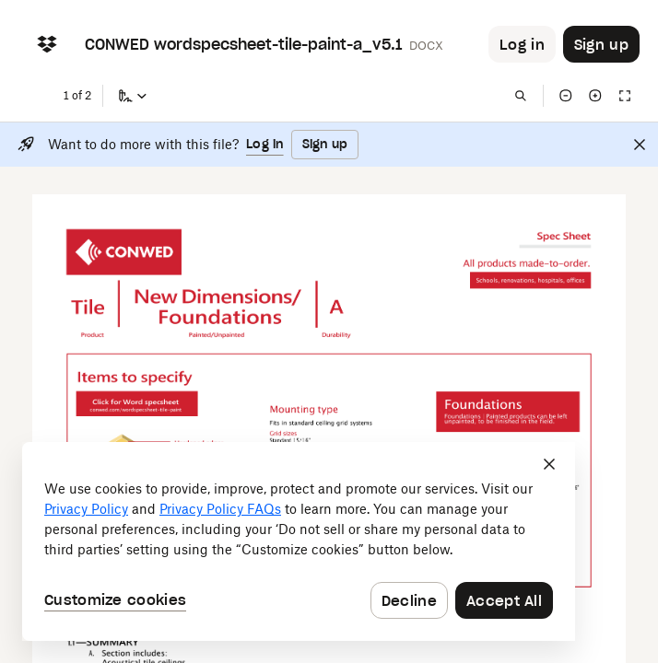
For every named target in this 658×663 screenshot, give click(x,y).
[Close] (639, 144)
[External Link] (136, 398)
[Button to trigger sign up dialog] (601, 44)
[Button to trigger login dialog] (522, 44)
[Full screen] (625, 95)
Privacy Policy (86, 509)
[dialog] (298, 541)
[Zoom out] (566, 95)
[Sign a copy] (133, 95)
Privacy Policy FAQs (220, 509)
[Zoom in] (595, 95)
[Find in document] (520, 95)
